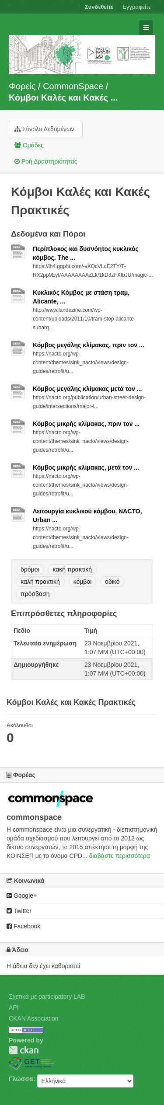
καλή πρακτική (40, 581)
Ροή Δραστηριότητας (45, 161)
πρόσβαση (35, 593)
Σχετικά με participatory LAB (47, 996)
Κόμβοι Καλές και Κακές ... (63, 97)
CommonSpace (73, 86)
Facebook (23, 926)
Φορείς (22, 86)
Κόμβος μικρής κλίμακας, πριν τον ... (86, 423)
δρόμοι (30, 569)
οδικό (112, 581)
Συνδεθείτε (99, 6)
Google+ (22, 895)
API (14, 1007)
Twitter (19, 910)
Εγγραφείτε (136, 6)
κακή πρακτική (72, 569)
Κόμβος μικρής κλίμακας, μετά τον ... (86, 467)
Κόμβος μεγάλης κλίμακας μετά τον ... (87, 388)
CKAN (23, 1050)
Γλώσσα (21, 1078)
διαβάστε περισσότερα (119, 855)
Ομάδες (29, 145)
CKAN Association (34, 1018)
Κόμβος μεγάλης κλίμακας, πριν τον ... (88, 345)
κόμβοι (82, 581)
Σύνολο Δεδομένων (44, 128)
